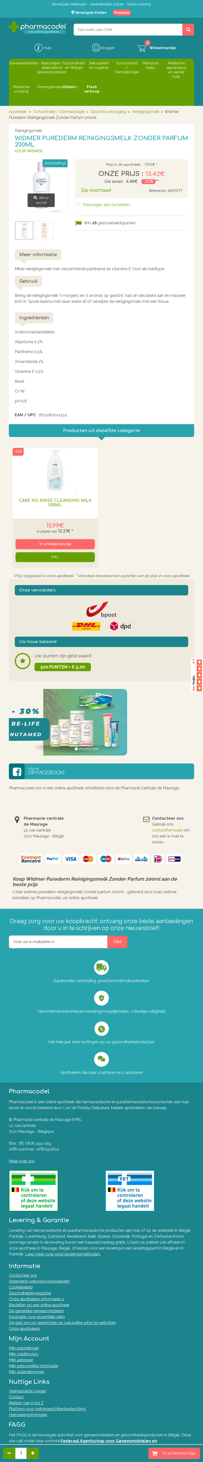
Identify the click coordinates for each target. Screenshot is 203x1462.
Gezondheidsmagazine (30, 1293)
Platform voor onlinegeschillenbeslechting (47, 1408)
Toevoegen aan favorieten (105, 204)
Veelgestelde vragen (27, 1391)
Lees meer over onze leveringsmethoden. (63, 1254)
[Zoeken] (188, 30)
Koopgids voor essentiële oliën (37, 1316)
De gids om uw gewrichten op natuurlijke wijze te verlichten (62, 1322)
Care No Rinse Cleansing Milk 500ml (55, 502)
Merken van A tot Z (26, 1403)
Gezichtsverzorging (108, 111)
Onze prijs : (120, 174)
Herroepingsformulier (28, 1414)
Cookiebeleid (21, 1287)
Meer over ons (22, 1161)
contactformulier (167, 830)
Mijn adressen (21, 1360)
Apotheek (18, 111)
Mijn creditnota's (23, 1354)
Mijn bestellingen (24, 1348)
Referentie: (158, 191)
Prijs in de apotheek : (124, 165)
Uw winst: (114, 182)
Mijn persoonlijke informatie (33, 1366)
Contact (16, 1397)
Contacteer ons (23, 1275)
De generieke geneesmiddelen (36, 1311)
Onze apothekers (24, 1328)
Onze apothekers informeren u (36, 1299)
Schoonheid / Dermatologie (59, 111)
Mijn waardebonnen (26, 1371)
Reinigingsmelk (145, 111)
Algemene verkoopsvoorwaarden (39, 1281)
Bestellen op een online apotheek (39, 1305)
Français (122, 13)
